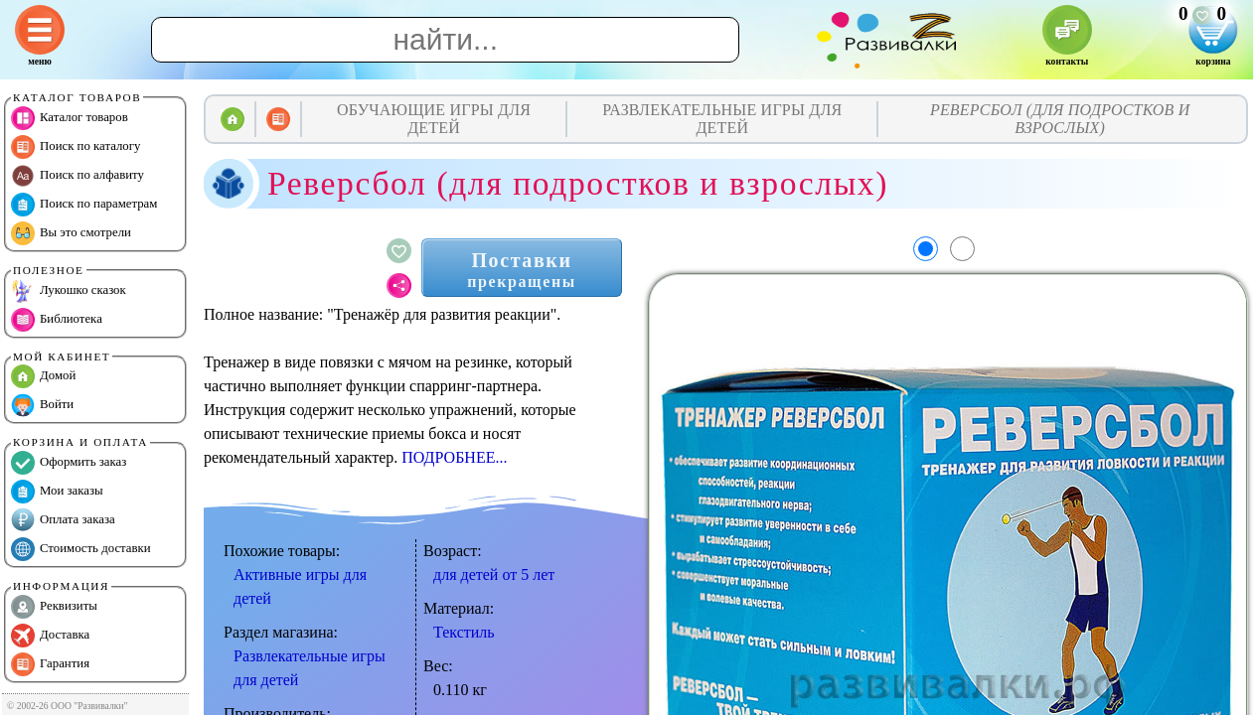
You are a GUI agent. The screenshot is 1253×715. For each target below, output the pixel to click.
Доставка (50, 635)
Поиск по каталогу (75, 147)
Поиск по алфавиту (77, 176)
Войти (42, 405)
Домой (43, 376)
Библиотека (56, 320)
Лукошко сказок (68, 291)
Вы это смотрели (71, 233)
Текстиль (464, 632)
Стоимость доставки (81, 549)
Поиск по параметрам (84, 204)
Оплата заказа (63, 520)
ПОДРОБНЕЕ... (454, 457)
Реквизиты (54, 607)
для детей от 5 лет (493, 574)
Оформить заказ (68, 463)
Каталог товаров (69, 118)
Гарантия (50, 664)
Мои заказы (57, 491)
